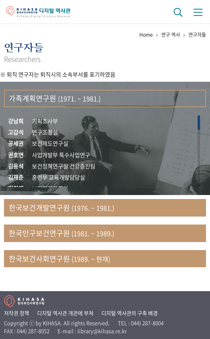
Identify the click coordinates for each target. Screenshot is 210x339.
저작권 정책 (16, 313)
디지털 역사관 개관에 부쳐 (65, 313)
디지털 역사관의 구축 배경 (129, 313)
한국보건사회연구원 (59, 258)
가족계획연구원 (55, 98)
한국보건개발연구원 (61, 207)
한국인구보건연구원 (61, 233)
